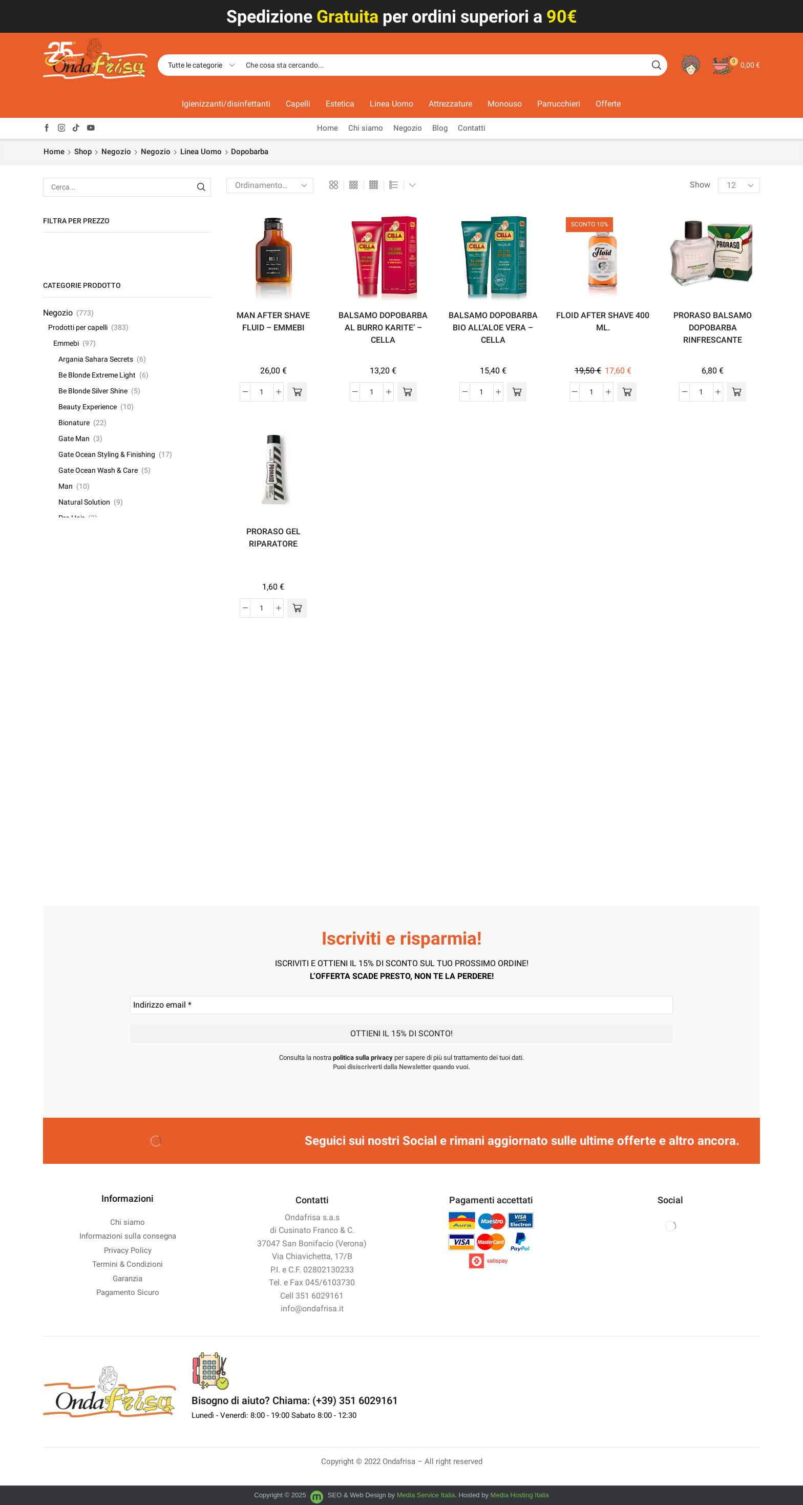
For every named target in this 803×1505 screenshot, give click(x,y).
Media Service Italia (426, 1495)
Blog (440, 128)
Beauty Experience (87, 407)
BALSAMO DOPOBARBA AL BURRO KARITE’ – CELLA (383, 327)
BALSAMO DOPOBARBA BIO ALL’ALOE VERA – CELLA (493, 327)
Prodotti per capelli (78, 327)
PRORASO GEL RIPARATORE (273, 538)
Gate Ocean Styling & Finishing (106, 454)
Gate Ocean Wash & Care (98, 470)
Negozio (407, 128)
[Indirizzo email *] (401, 1005)
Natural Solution (84, 502)
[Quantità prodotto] (261, 392)
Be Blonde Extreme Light (97, 375)
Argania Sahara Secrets (95, 359)
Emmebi (66, 343)
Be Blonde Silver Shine (93, 391)
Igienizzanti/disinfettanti (226, 104)
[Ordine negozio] (269, 185)
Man (65, 486)
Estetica (340, 104)
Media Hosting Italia (520, 1495)
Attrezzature (450, 104)
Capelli (298, 104)
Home (327, 128)
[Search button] (656, 65)
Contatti (471, 128)
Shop (83, 151)
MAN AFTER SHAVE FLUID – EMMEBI (273, 321)
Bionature (74, 423)
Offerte (608, 104)
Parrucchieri (558, 104)
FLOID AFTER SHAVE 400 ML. (602, 321)
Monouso (505, 104)
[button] (297, 392)
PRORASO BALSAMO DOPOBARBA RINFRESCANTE (712, 327)
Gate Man (74, 438)
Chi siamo (365, 128)
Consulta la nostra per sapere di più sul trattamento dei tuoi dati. (401, 1057)
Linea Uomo (391, 104)
